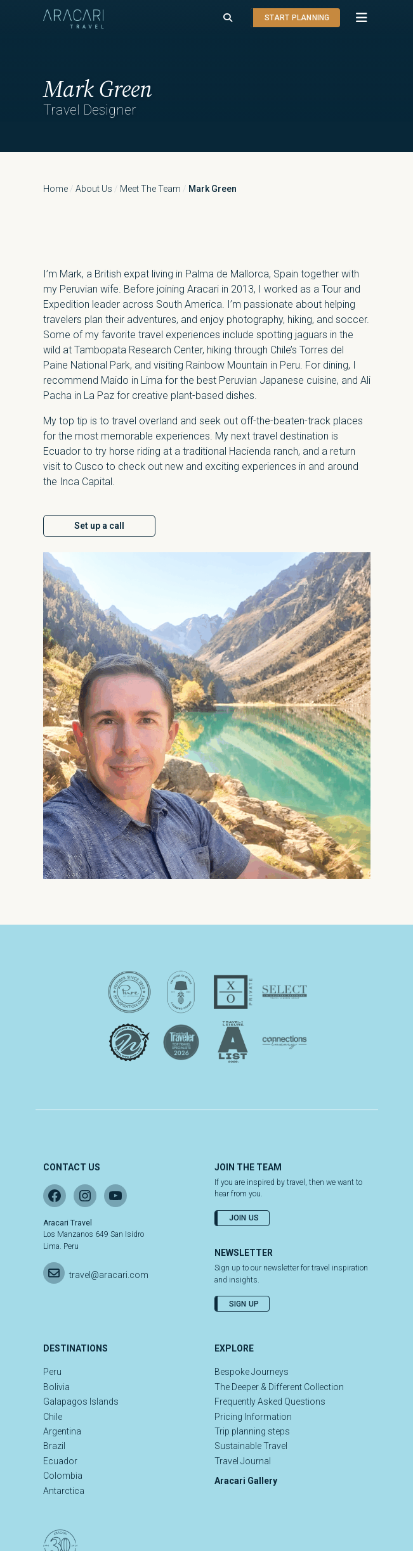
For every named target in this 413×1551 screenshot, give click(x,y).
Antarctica (63, 1491)
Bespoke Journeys (251, 1372)
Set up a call (99, 526)
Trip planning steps (252, 1431)
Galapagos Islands (81, 1401)
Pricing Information (253, 1417)
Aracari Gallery (245, 1481)
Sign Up (244, 1304)
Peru (52, 1372)
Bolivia (56, 1387)
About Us (93, 189)
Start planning (297, 17)
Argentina (62, 1431)
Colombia (62, 1476)
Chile (52, 1417)
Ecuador (60, 1461)
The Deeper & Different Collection (279, 1387)
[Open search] (227, 18)
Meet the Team (150, 189)
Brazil (54, 1446)
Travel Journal (242, 1461)
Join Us (244, 1217)
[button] (355, 17)
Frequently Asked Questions (269, 1401)
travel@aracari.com (108, 1275)
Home (55, 189)
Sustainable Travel (250, 1446)
